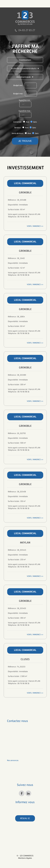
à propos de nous (14, 769)
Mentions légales (25, 858)
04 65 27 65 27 (26, 30)
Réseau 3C (25, 818)
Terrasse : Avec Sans (25, 128)
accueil (10, 756)
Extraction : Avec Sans (25, 122)
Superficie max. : (25, 114)
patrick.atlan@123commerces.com (21, 748)
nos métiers (12, 764)
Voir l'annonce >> (35, 226)
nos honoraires (13, 773)
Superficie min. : (25, 103)
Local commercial (25, 183)
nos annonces (12, 760)
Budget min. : (25, 85)
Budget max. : (25, 93)
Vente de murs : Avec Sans (25, 133)
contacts (10, 777)
